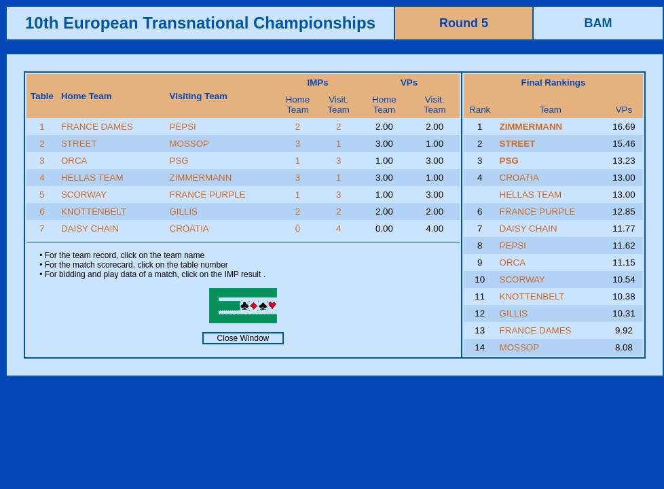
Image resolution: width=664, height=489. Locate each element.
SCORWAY (84, 194)
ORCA (74, 161)
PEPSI (183, 127)
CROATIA (189, 228)
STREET (79, 144)
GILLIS (184, 211)
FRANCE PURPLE (208, 194)
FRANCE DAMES (97, 127)
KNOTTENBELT (93, 211)
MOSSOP (190, 144)
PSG (179, 161)
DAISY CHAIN (90, 228)
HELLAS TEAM (92, 178)
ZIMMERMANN (201, 178)
